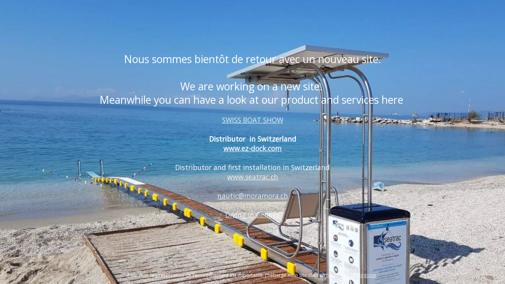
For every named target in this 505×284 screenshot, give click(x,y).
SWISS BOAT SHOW (252, 120)
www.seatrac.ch (252, 176)
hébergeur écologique (351, 275)
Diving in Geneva (252, 214)
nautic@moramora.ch (252, 195)
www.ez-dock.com (252, 148)
